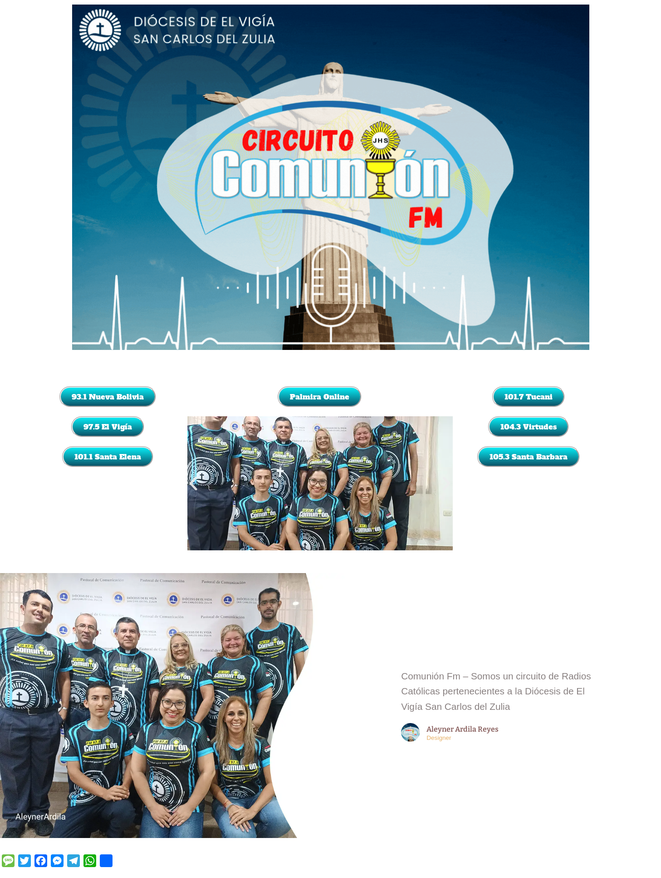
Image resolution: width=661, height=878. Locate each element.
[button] (193, 483)
